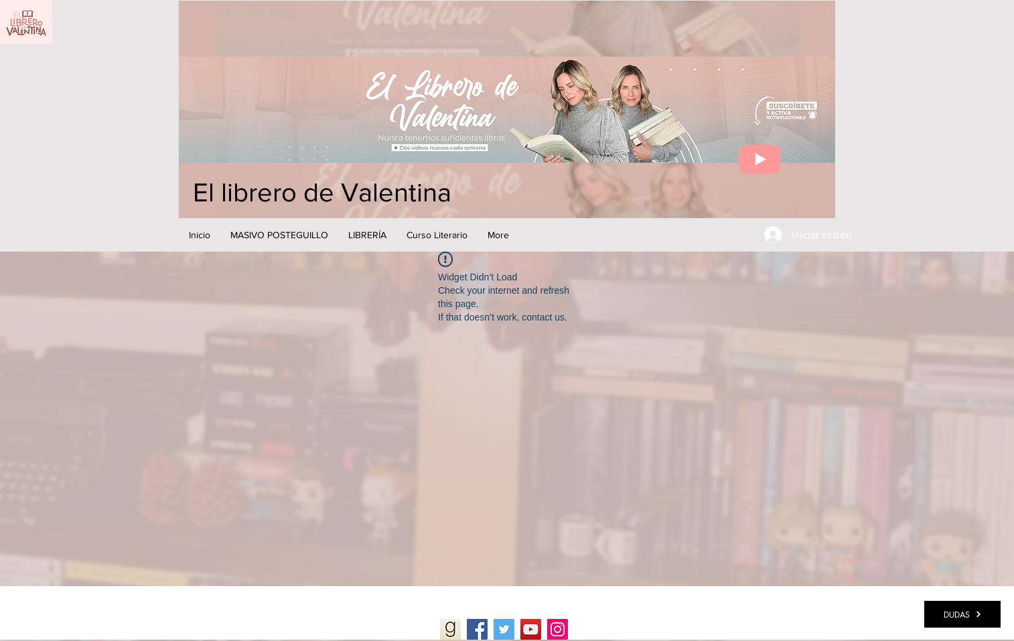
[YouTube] (530, 629)
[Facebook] (477, 629)
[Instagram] (557, 629)
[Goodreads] (450, 629)
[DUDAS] (962, 614)
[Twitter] (504, 629)
